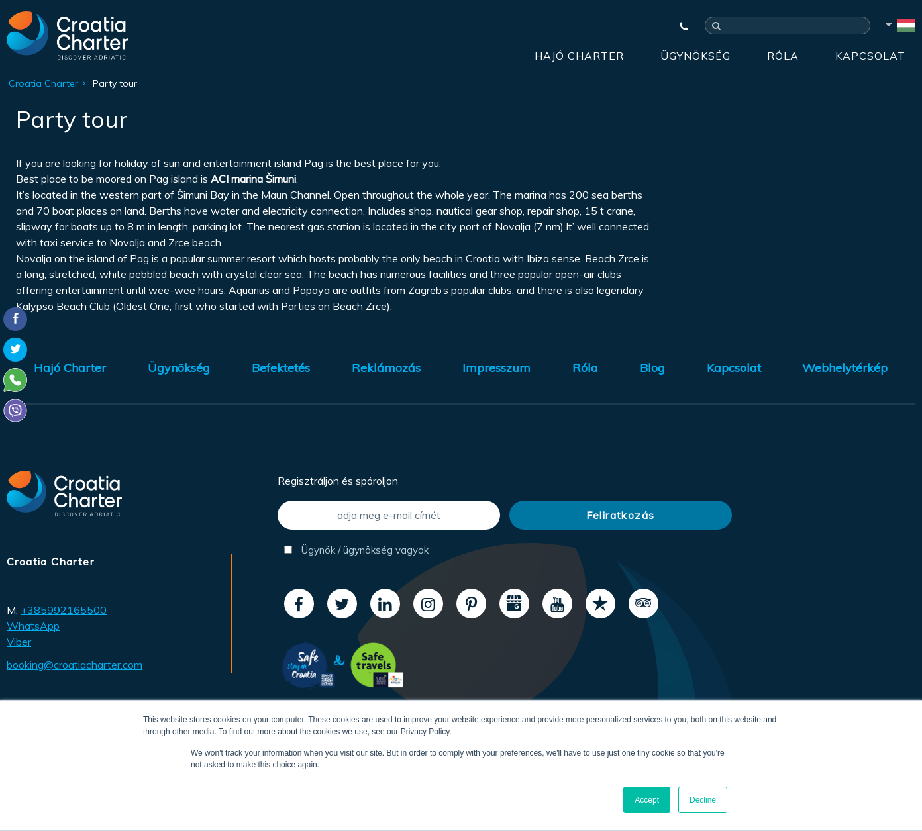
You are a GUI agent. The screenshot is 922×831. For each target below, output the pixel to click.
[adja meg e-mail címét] (389, 515)
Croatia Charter (43, 83)
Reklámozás (386, 367)
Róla (783, 55)
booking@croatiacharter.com (74, 664)
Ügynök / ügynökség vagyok (356, 550)
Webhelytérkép (845, 367)
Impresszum (496, 367)
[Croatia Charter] (67, 35)
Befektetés (281, 367)
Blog (652, 367)
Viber (19, 641)
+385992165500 (64, 609)
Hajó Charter (579, 55)
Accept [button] (647, 800)
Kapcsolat (870, 55)
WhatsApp (33, 625)
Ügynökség (695, 55)
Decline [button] (703, 800)
